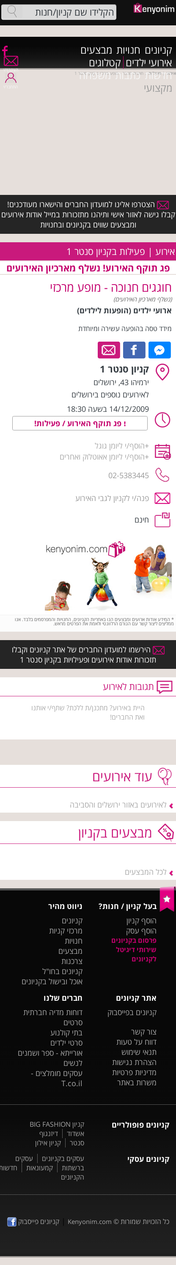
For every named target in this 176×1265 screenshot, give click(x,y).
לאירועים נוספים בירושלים (110, 394)
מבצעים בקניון (115, 832)
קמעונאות (39, 1167)
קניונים (158, 50)
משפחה (95, 75)
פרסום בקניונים (134, 940)
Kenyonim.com (90, 1221)
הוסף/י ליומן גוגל (120, 446)
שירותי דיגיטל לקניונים (136, 954)
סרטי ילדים (66, 1043)
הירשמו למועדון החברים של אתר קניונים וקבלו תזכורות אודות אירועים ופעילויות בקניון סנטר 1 (88, 654)
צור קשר (144, 1032)
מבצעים (96, 50)
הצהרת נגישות (134, 1062)
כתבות (127, 75)
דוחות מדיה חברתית (52, 1012)
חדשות (158, 75)
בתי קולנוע (66, 1032)
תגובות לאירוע (128, 686)
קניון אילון (48, 1142)
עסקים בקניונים (63, 1158)
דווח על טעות (136, 1042)
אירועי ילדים (149, 62)
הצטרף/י (10, 67)
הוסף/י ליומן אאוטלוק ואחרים (102, 457)
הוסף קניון (141, 920)
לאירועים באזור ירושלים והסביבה (118, 805)
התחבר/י (10, 84)
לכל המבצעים (146, 872)
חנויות (128, 50)
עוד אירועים (122, 776)
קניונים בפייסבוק (132, 1012)
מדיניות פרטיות (134, 1072)
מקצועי (158, 88)
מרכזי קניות (65, 930)
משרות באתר (137, 1082)
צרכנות (71, 961)
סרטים (72, 1022)
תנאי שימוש (139, 1052)
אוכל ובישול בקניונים (52, 981)
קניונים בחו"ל (62, 971)
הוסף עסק (141, 930)
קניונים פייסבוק (33, 1221)
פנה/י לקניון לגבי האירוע (112, 498)
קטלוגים (105, 62)
